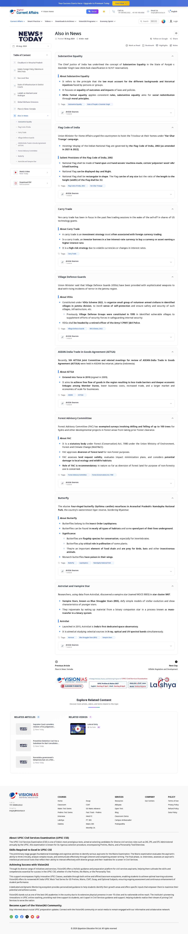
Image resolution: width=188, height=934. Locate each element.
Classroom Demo (122, 816)
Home (60, 801)
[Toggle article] (172, 56)
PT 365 (88, 820)
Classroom (62, 805)
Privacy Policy (173, 805)
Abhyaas (118, 805)
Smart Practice (35, 21)
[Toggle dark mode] (104, 11)
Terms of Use (173, 801)
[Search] (149, 21)
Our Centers (149, 801)
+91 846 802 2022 (124, 13)
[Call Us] (114, 11)
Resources (119, 801)
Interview (61, 816)
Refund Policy (173, 808)
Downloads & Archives (65, 21)
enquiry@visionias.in (17, 811)
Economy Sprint (108, 21)
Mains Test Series (64, 808)
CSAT (88, 805)
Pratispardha (120, 824)
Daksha (61, 824)
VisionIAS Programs (88, 21)
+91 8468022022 (15, 805)
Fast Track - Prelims (93, 812)
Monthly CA (90, 828)
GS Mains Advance (93, 808)
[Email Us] (155, 11)
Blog (116, 812)
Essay (88, 801)
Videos (49, 21)
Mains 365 (90, 824)
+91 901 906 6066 (138, 13)
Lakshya (61, 820)
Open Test (119, 808)
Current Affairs (17, 21)
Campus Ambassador (123, 820)
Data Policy (172, 812)
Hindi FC (89, 816)
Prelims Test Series (65, 812)
